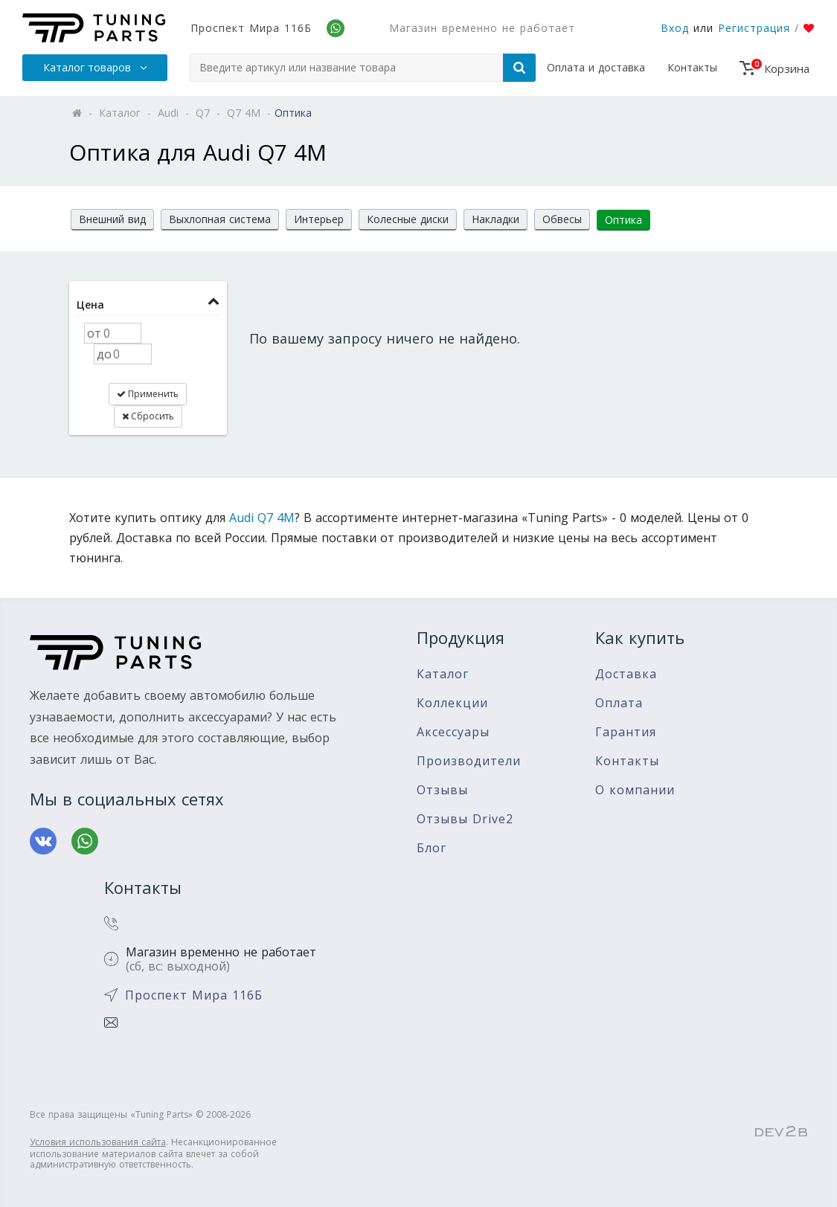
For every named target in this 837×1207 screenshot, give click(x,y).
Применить (148, 393)
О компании (635, 790)
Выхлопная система (220, 219)
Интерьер (319, 219)
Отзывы (442, 790)
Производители (469, 761)
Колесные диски (408, 219)
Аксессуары (453, 732)
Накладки (495, 219)
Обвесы (562, 219)
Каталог (443, 674)
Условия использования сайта (98, 1142)
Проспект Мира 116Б (251, 28)
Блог (431, 848)
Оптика (623, 220)
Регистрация (754, 28)
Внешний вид (112, 219)
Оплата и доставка (596, 67)
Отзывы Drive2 (465, 819)
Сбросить (148, 416)
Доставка (626, 674)
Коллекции (452, 703)
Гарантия (625, 732)
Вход (675, 28)
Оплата (619, 703)
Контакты (692, 67)
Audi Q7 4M (262, 517)
